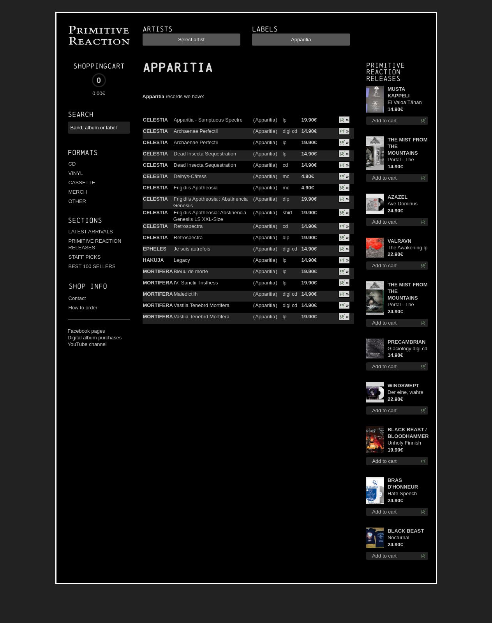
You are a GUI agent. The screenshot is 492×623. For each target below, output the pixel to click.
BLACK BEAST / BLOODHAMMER (408, 433)
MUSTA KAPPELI (398, 92)
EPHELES (155, 249)
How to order (83, 308)
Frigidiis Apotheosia (196, 188)
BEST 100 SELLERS (92, 266)
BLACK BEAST (406, 531)
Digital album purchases (95, 338)
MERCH (78, 192)
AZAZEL (397, 197)
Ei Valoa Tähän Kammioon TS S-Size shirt (407, 102)
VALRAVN (399, 241)
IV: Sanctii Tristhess (196, 283)
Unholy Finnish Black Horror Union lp (404, 443)
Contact (77, 298)
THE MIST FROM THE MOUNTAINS (408, 146)
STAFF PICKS (85, 257)
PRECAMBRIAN (407, 342)
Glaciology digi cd (407, 348)
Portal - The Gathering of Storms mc (402, 160)
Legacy (182, 260)
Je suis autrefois (192, 249)
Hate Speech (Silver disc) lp (404, 494)
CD (72, 164)
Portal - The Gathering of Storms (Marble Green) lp (405, 305)
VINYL (76, 173)
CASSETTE (82, 182)
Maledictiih (186, 294)
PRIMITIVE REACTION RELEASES (95, 244)
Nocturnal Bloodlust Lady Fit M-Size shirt (408, 538)
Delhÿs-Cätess (190, 176)
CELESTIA (155, 120)
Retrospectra (188, 226)
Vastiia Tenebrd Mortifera (201, 305)
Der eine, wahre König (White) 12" (407, 392)
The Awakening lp (407, 248)
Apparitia (265, 120)
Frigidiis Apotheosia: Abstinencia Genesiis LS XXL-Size (209, 216)
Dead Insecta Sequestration (205, 154)
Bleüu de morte (191, 271)
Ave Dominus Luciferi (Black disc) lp (404, 204)
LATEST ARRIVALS (91, 232)
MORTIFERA (158, 271)
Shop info (88, 286)
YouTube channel (87, 344)
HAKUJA (153, 260)
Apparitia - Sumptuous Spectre (208, 120)
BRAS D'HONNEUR (403, 483)
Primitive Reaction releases (385, 72)
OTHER (77, 201)
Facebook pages (86, 331)
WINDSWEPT (403, 385)
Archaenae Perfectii (196, 131)
